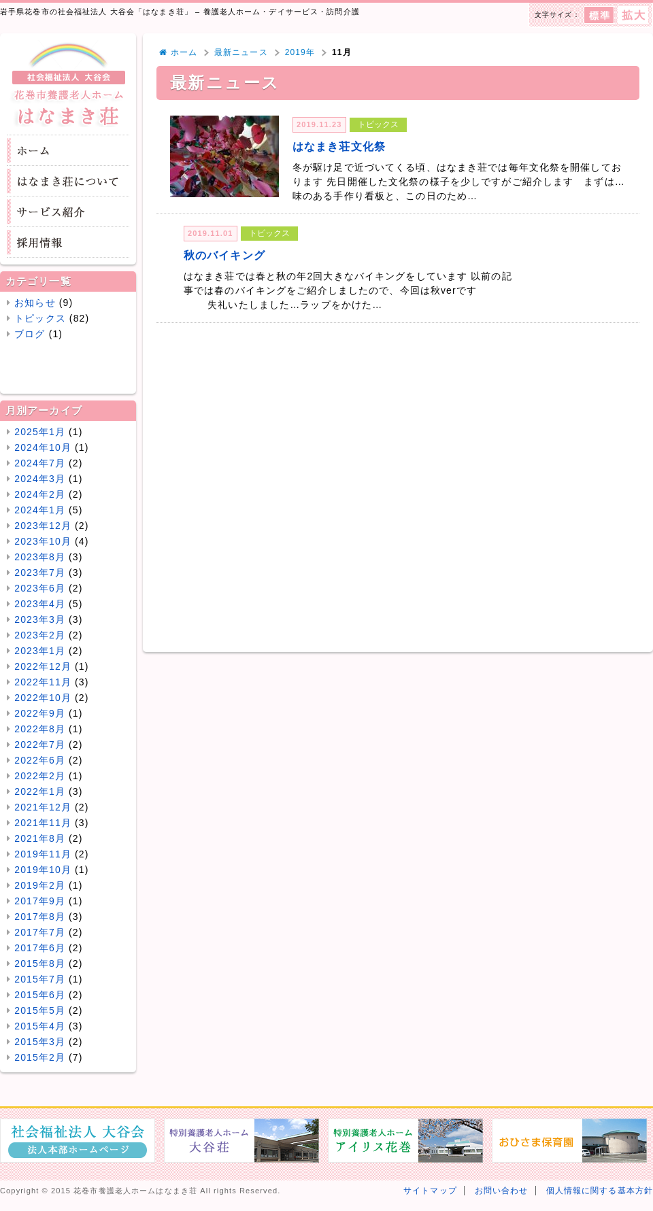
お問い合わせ (502, 1190)
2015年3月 (39, 1041)
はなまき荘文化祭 (339, 146)
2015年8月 (39, 963)
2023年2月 (39, 635)
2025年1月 (39, 431)
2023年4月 (39, 603)
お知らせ (34, 302)
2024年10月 (42, 447)
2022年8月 (39, 728)
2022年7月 (39, 744)
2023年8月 (39, 556)
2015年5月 (39, 1010)
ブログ (29, 333)
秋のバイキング (224, 255)
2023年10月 (42, 541)
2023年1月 (39, 650)
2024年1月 (39, 510)
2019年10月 (42, 869)
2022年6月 (39, 760)
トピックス (40, 318)
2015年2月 (39, 1057)
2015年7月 (39, 979)
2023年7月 (39, 572)
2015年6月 (39, 994)
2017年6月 (39, 947)
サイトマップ (430, 1190)
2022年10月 (42, 697)
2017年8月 (39, 916)
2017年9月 (39, 901)
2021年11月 (42, 822)
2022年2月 (39, 775)
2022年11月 (42, 682)
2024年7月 (39, 463)
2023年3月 (39, 619)
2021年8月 (39, 838)
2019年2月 (39, 885)
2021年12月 (42, 807)
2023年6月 (39, 588)
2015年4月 (39, 1026)
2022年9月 (39, 713)
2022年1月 (39, 791)
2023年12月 (42, 525)
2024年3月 (39, 478)
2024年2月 (39, 494)
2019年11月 (42, 854)
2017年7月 (39, 932)
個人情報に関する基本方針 (599, 1190)
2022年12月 (42, 666)
